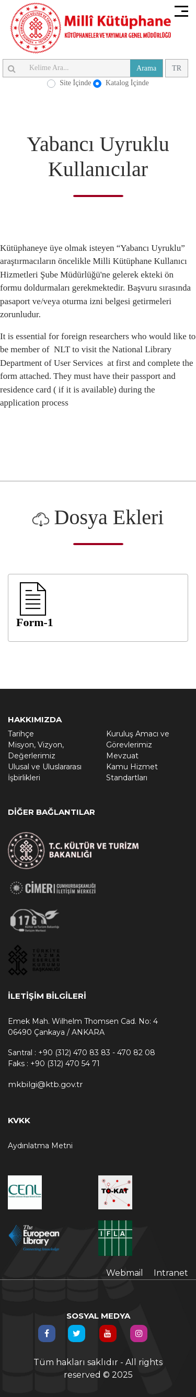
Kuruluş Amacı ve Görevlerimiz (137, 739)
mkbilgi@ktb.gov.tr (45, 1084)
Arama (146, 68)
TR (176, 68)
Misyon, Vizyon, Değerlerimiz (36, 750)
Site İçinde (75, 83)
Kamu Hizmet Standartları (132, 772)
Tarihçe (21, 733)
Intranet (171, 1273)
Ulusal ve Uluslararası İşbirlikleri (45, 772)
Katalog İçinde (127, 83)
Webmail (124, 1273)
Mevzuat (122, 755)
